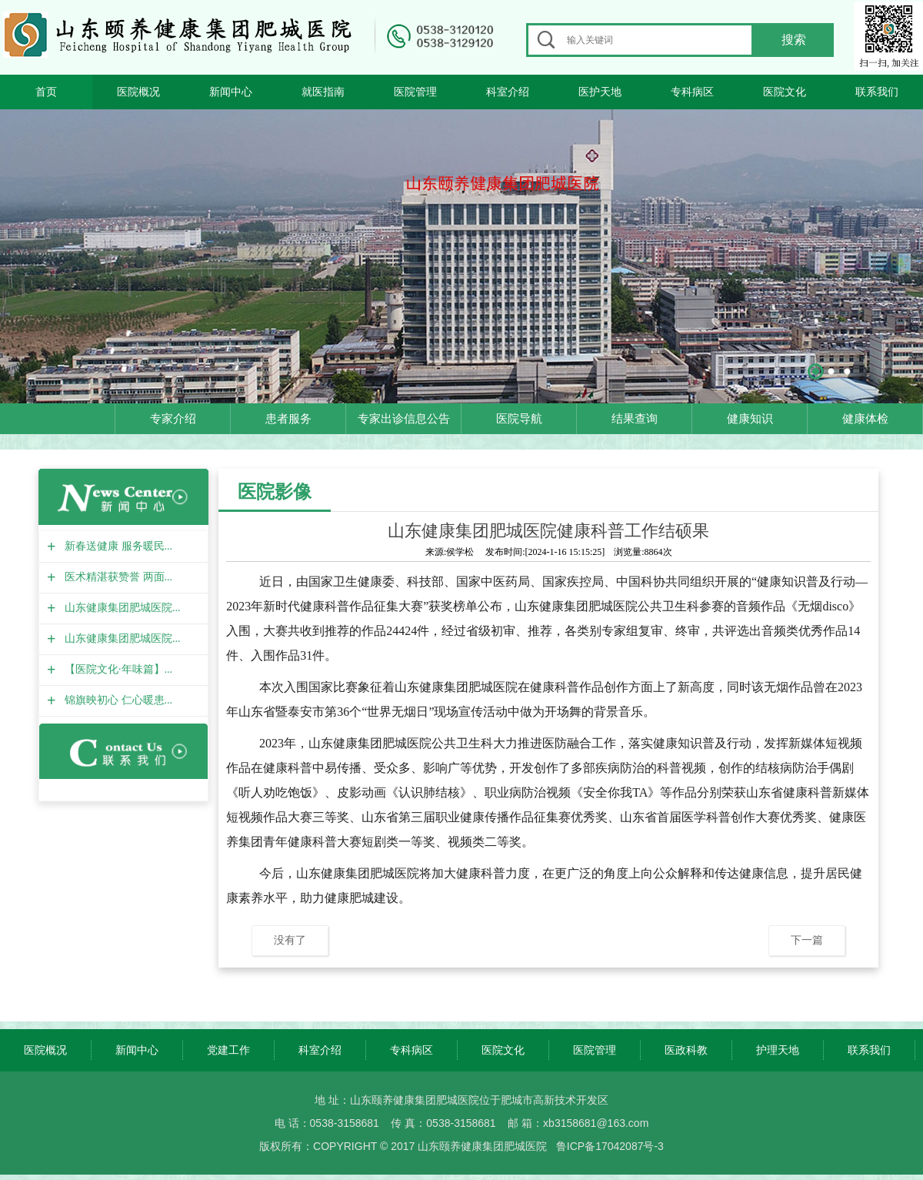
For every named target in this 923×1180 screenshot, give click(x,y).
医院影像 (275, 491)
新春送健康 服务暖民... (116, 546)
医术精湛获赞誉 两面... (116, 577)
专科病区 (692, 91)
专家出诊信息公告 (404, 418)
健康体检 (865, 418)
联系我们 (876, 91)
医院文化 (784, 91)
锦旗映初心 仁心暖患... (116, 700)
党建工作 (228, 1050)
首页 (46, 91)
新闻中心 (230, 91)
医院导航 (519, 418)
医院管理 (415, 91)
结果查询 (634, 418)
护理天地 (777, 1050)
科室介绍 (507, 91)
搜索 (793, 39)
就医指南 (323, 91)
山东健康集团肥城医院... (121, 607)
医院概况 (138, 91)
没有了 (290, 940)
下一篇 (807, 940)
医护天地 (599, 91)
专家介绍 (173, 418)
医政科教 (686, 1050)
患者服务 (288, 418)
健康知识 (750, 418)
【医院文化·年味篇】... (116, 669)
